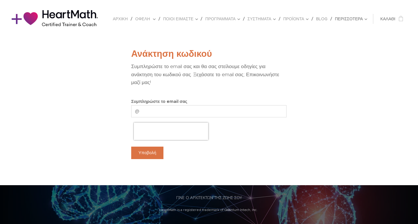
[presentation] (171, 131)
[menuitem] (121, 19)
